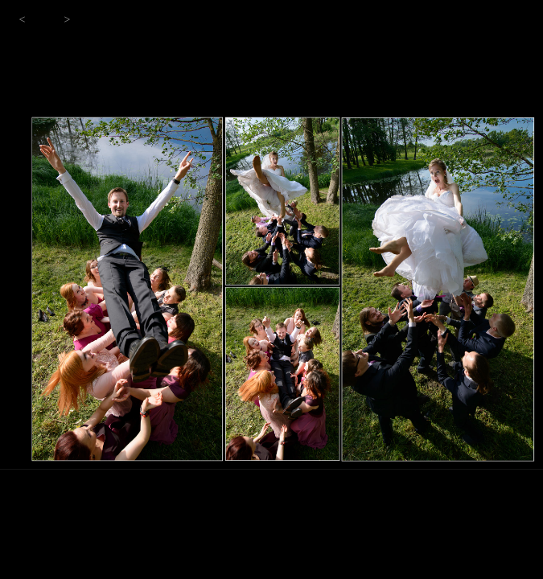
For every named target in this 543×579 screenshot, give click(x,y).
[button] (22, 20)
